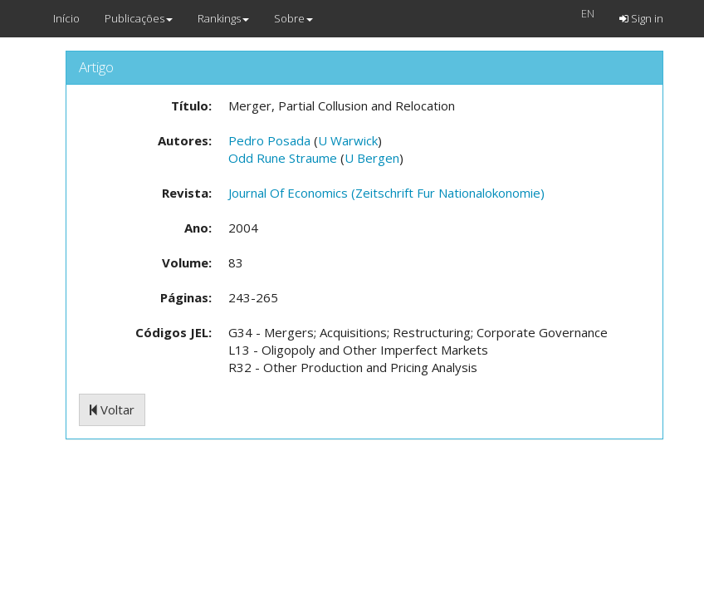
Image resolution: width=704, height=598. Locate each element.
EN (587, 13)
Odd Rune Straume (282, 158)
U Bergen (372, 158)
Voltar (112, 409)
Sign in (641, 18)
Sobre (293, 18)
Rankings (223, 18)
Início (66, 18)
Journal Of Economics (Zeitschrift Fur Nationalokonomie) (386, 192)
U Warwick (348, 140)
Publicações (139, 18)
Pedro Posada (269, 140)
